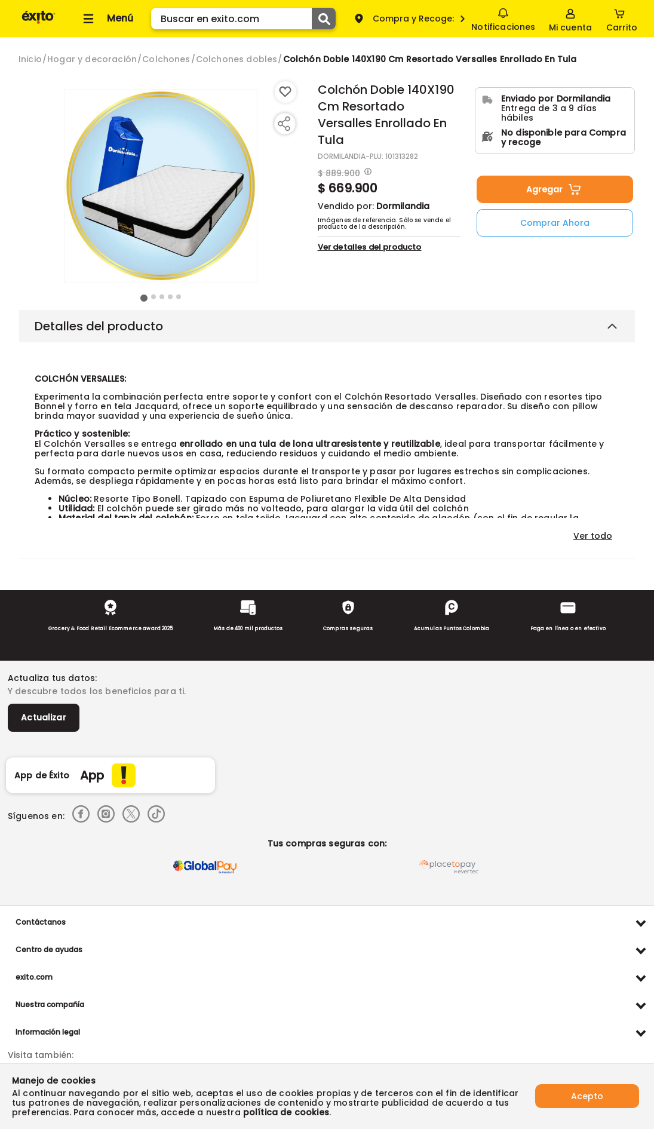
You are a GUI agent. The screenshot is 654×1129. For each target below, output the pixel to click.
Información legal (48, 1032)
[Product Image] (160, 185)
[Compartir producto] (283, 123)
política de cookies (286, 1112)
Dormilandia (402, 206)
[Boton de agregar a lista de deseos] (285, 92)
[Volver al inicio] (39, 23)
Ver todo (592, 536)
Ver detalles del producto (370, 247)
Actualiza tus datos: (52, 678)
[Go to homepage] (30, 59)
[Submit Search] (324, 18)
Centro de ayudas (49, 949)
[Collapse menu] (106, 18)
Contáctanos (41, 922)
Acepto (587, 1096)
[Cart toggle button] (621, 18)
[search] (243, 18)
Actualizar (43, 717)
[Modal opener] (366, 172)
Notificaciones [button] (503, 18)
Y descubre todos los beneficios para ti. (97, 691)
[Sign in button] (570, 18)
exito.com (34, 977)
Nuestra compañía (50, 1004)
